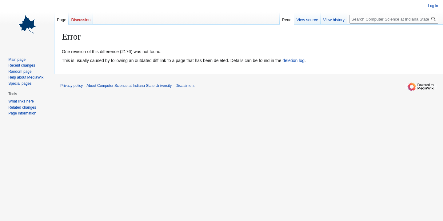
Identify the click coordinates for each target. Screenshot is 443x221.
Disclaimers (184, 85)
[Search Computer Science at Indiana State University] (393, 19)
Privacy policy (71, 85)
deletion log (293, 60)
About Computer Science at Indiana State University (129, 85)
